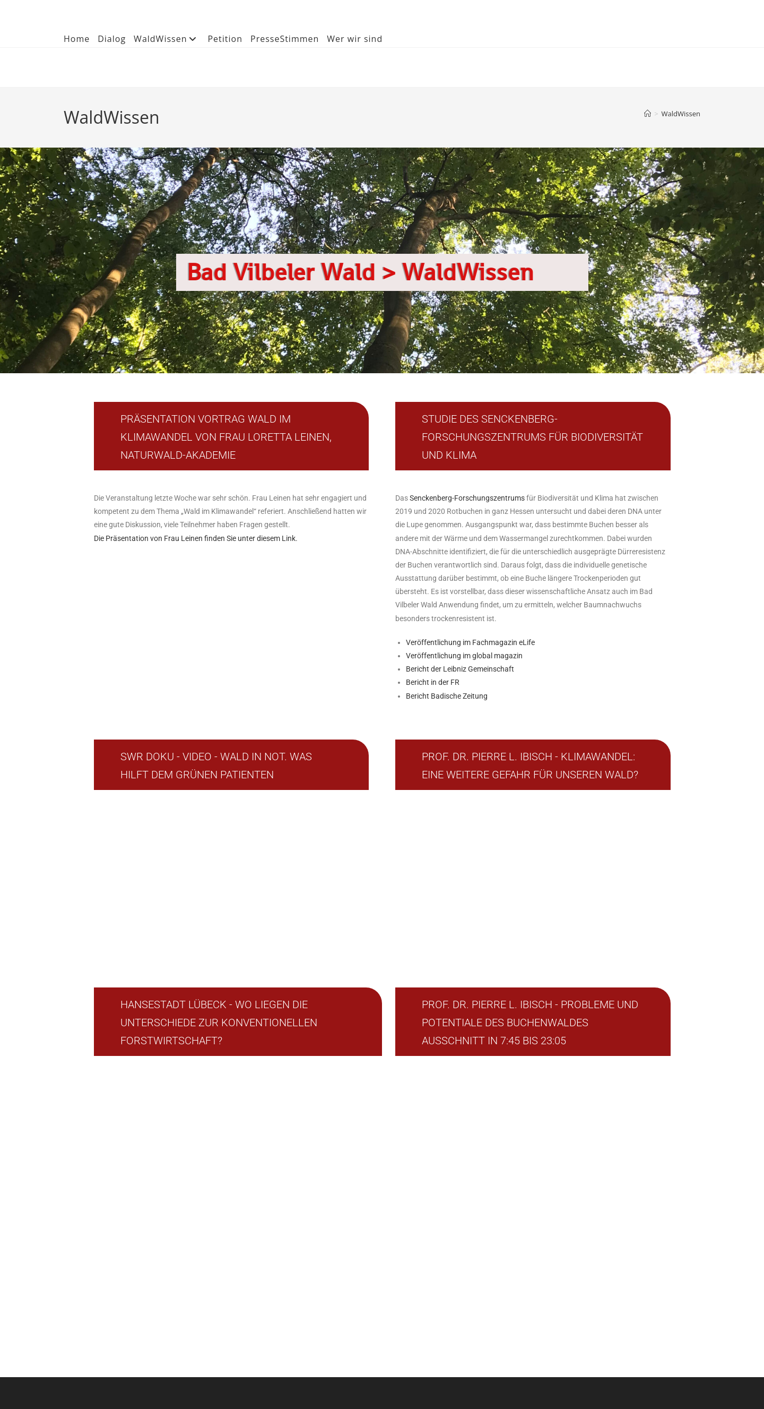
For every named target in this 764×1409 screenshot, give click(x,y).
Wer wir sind (355, 38)
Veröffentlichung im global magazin (464, 655)
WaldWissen (166, 39)
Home (77, 38)
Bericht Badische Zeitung (447, 696)
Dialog (112, 38)
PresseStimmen (284, 38)
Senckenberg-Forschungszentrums (468, 498)
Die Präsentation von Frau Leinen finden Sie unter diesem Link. (196, 538)
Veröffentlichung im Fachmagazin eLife (470, 642)
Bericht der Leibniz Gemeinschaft (460, 669)
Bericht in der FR (432, 682)
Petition (224, 38)
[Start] (647, 113)
